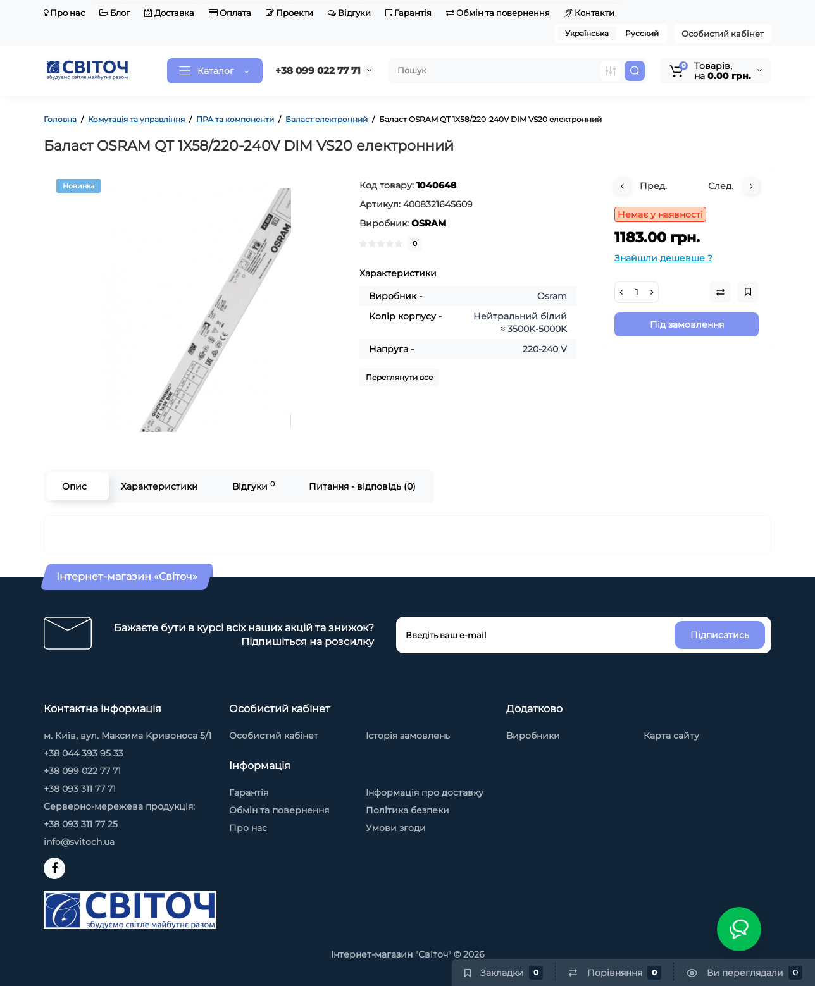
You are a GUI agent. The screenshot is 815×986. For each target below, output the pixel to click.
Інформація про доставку (424, 792)
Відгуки (349, 13)
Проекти (289, 13)
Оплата (230, 13)
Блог (114, 13)
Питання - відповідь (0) (362, 486)
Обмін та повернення (498, 13)
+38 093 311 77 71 (80, 788)
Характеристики (159, 486)
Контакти (589, 13)
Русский (642, 33)
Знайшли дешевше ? (663, 258)
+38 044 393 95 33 (83, 753)
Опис (74, 486)
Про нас (64, 13)
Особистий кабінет (722, 33)
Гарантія (408, 13)
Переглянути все (399, 377)
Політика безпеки (407, 810)
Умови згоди (396, 828)
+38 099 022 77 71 (318, 71)
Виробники (533, 735)
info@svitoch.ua (79, 841)
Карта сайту (671, 735)
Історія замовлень (408, 735)
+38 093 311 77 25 (81, 824)
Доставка (169, 13)
